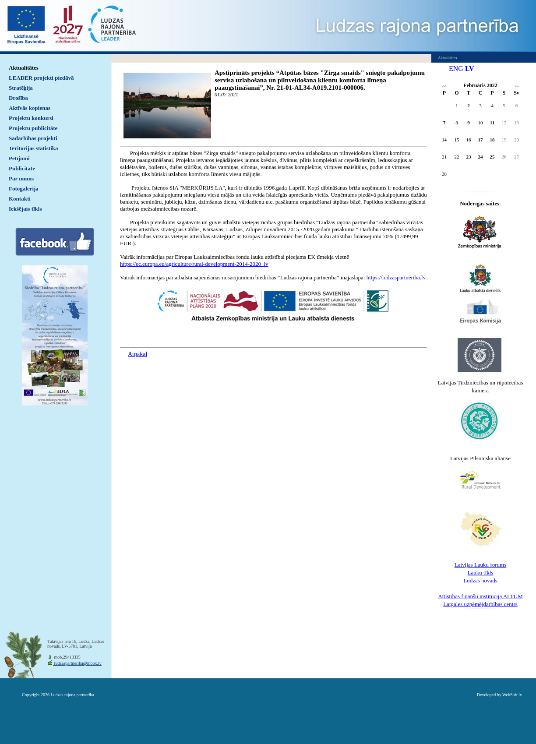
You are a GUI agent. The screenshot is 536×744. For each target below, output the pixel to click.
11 (492, 122)
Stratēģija (21, 88)
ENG (456, 68)
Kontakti (20, 198)
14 (444, 139)
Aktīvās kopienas (29, 108)
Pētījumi (19, 158)
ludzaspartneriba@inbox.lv (77, 663)
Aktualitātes (24, 67)
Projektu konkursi (31, 118)
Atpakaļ (137, 354)
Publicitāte (22, 168)
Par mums (21, 178)
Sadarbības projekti (33, 138)
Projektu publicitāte (33, 128)
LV (469, 68)
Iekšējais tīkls (25, 208)
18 (492, 139)
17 (480, 139)
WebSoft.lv (512, 694)
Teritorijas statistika (33, 148)
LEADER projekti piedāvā (41, 77)
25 (492, 156)
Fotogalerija (24, 188)
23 (468, 156)
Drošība (18, 98)
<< (444, 86)
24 (480, 156)
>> (516, 86)
